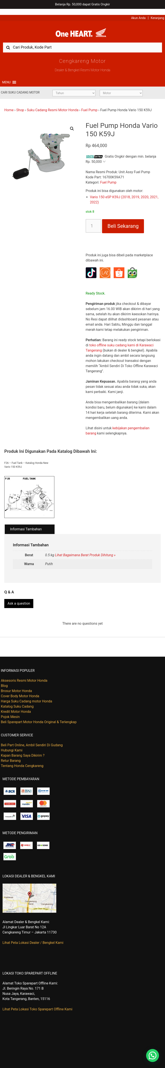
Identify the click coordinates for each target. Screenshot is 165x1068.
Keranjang (157, 12)
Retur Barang (11, 755)
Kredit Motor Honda (16, 706)
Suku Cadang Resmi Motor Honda (52, 105)
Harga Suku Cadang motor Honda (26, 695)
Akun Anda (138, 12)
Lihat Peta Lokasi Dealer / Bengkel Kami (33, 937)
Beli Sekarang (123, 221)
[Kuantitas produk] (93, 221)
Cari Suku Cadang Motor (20, 87)
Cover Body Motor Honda (20, 690)
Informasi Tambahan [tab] (26, 524)
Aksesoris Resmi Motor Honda (24, 675)
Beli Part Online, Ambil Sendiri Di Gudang (32, 739)
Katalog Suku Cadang (17, 701)
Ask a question (19, 598)
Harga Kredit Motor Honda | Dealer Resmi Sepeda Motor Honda (82, 27)
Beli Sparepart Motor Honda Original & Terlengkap (38, 716)
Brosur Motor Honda (16, 685)
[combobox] (82, 42)
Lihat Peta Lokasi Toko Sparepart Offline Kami (37, 1003)
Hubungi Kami (11, 744)
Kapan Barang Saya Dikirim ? (22, 750)
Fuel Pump (89, 105)
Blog (4, 680)
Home (9, 105)
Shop (20, 105)
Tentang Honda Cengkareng (22, 760)
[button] (6, 77)
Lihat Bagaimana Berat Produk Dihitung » (85, 550)
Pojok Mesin (10, 711)
